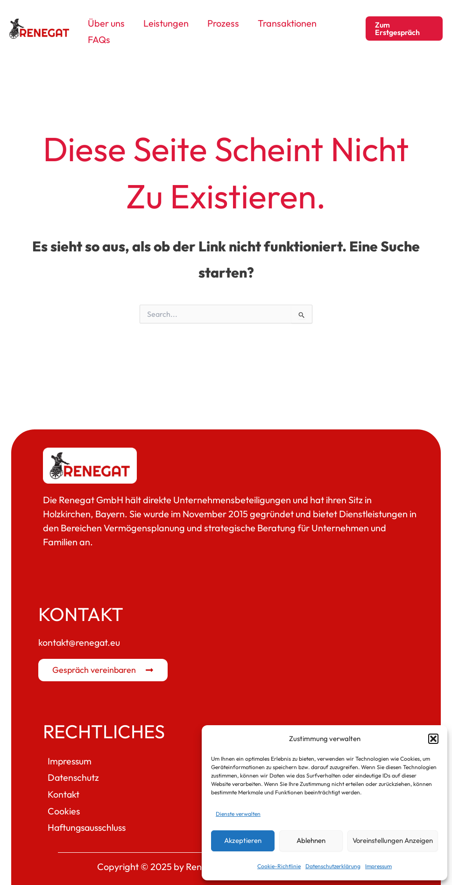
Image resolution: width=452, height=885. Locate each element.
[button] (433, 738)
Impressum (378, 866)
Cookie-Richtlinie (279, 866)
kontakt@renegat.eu (79, 638)
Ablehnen (311, 840)
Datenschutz (74, 774)
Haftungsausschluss (88, 824)
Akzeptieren (242, 840)
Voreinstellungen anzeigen (393, 840)
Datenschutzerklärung (332, 866)
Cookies (64, 808)
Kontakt (64, 791)
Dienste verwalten (238, 813)
